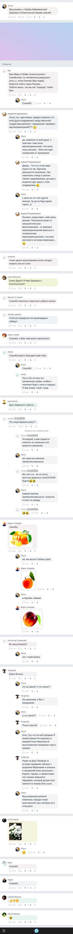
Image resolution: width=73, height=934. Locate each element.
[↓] (39, 17)
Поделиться (44, 16)
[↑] (34, 17)
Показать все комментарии (36, 431)
